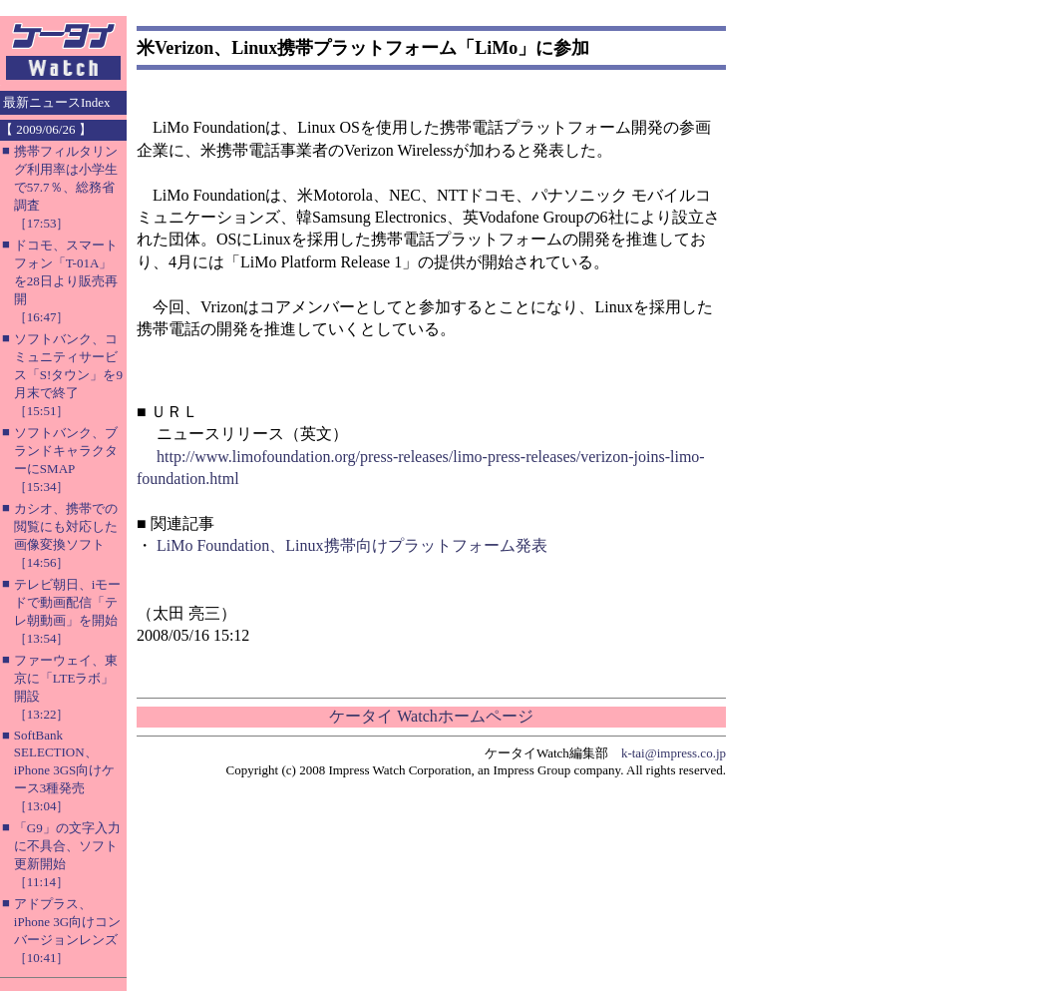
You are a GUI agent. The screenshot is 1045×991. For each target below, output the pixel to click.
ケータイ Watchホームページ (430, 716)
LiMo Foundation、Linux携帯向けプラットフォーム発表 (352, 545)
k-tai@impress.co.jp (673, 752)
